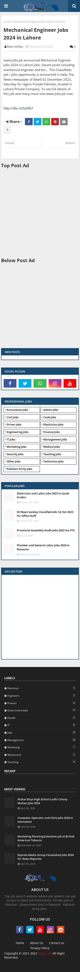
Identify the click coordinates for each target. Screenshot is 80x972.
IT (41, 725)
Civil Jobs (13, 417)
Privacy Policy (40, 948)
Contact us (56, 943)
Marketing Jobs (16, 447)
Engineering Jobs (17, 432)
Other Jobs (13, 461)
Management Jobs (55, 439)
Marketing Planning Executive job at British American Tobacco (45, 838)
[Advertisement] (40, 212)
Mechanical (41, 755)
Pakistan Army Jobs (19, 469)
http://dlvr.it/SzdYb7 (18, 108)
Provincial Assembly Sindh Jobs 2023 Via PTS (46, 530)
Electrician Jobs (53, 424)
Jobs (41, 732)
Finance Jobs (51, 432)
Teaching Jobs (52, 454)
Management (41, 740)
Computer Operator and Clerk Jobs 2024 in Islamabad (45, 820)
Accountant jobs (17, 410)
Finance (41, 703)
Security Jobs (15, 454)
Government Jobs (41, 710)
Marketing (41, 747)
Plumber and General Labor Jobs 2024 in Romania (43, 547)
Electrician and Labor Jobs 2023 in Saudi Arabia (43, 495)
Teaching (41, 762)
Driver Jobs (14, 424)
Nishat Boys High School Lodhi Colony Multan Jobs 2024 (42, 801)
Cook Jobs (49, 417)
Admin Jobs (50, 410)
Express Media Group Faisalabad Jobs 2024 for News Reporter (45, 857)
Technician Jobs (53, 461)
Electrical (41, 688)
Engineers (41, 695)
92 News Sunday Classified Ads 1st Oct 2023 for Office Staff (45, 514)
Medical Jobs (51, 447)
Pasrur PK (45, 953)
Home (7, 21)
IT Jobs (11, 439)
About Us (36, 943)
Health (41, 718)
